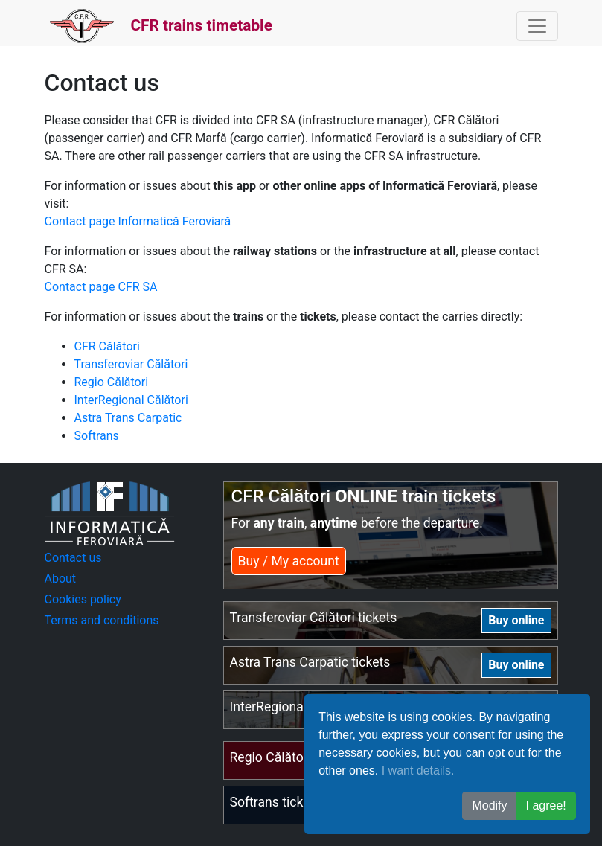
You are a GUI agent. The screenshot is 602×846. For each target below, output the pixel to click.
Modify (489, 805)
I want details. (418, 770)
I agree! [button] (546, 805)
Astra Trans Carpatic (128, 418)
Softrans (96, 436)
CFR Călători (107, 346)
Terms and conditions (102, 620)
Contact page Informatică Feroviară (138, 221)
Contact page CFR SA (101, 287)
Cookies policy (83, 599)
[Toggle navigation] (537, 26)
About (61, 578)
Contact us (73, 558)
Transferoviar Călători (131, 364)
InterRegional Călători (131, 400)
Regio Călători (111, 382)
